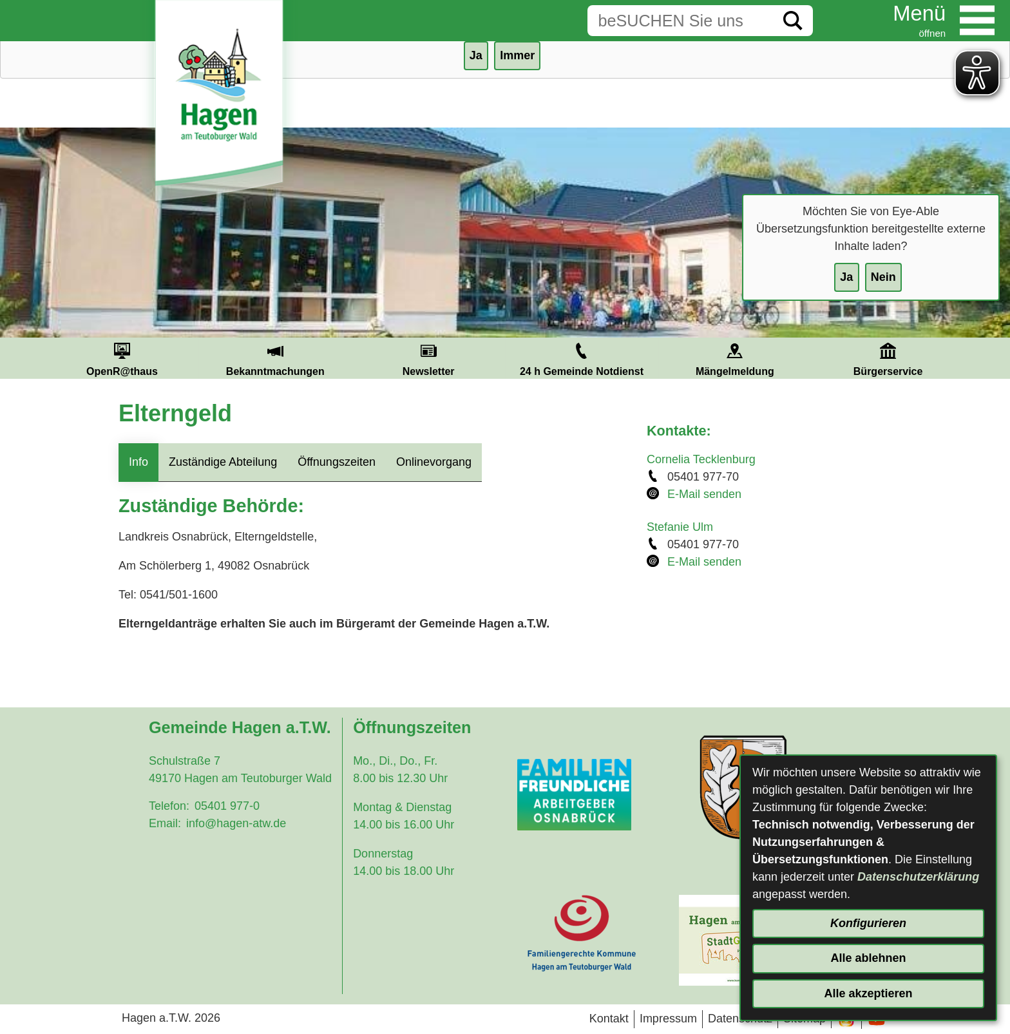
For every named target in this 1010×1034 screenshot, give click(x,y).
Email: (165, 823)
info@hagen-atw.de (236, 823)
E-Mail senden (704, 494)
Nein (883, 277)
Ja (846, 277)
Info (138, 461)
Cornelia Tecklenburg (701, 459)
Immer (517, 55)
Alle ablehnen (868, 958)
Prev (30, 358)
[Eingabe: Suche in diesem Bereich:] (680, 20)
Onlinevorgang (434, 461)
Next (979, 358)
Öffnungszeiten (337, 461)
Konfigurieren (868, 923)
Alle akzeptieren (868, 993)
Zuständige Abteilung (223, 461)
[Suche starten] (793, 20)
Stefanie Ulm (680, 527)
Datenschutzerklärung (918, 876)
